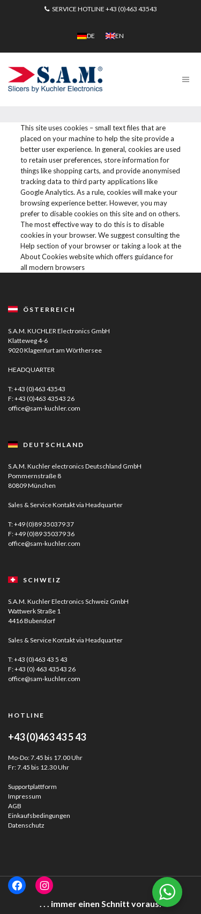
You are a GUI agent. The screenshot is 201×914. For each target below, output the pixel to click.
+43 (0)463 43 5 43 (41, 659)
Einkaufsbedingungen (39, 815)
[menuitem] (86, 36)
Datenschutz (26, 825)
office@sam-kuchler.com (44, 408)
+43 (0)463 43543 (131, 9)
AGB (14, 806)
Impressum (24, 796)
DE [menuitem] (91, 36)
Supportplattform (32, 787)
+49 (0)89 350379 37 (44, 524)
